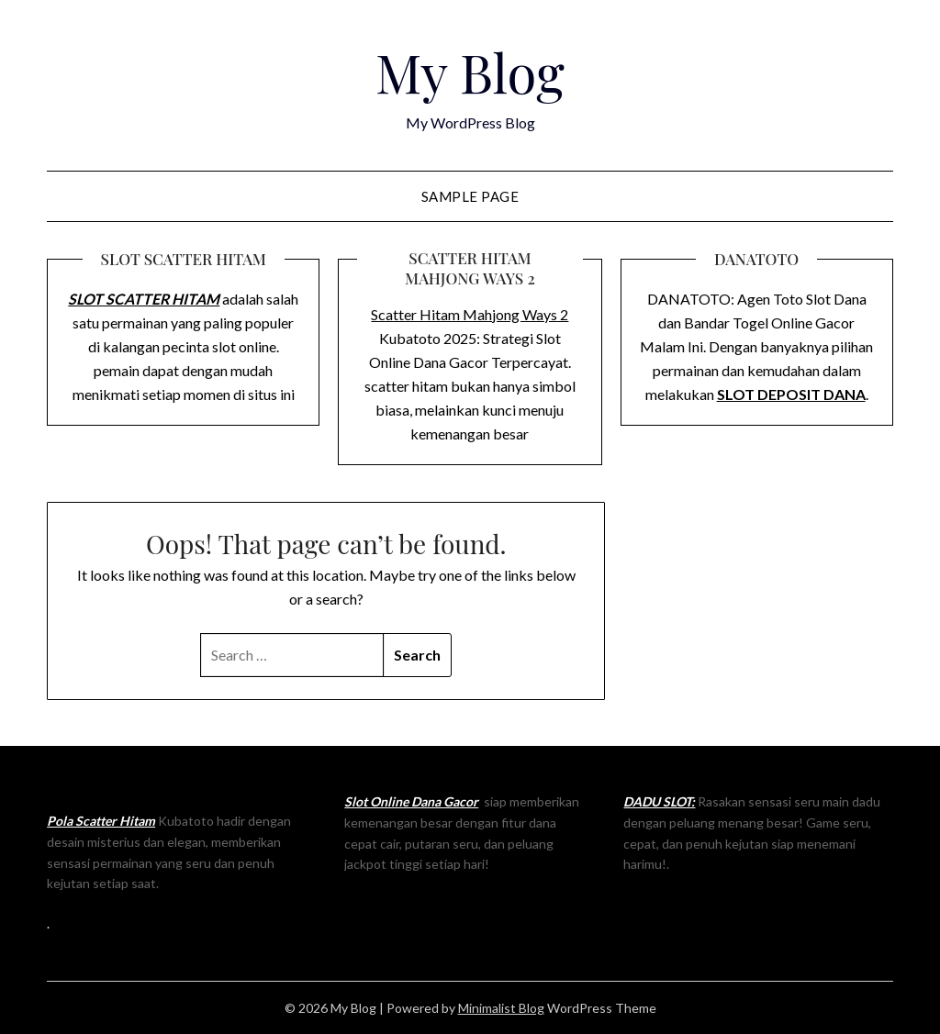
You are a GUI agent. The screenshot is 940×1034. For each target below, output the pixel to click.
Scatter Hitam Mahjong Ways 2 (469, 314)
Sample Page (470, 196)
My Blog (470, 71)
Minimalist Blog (501, 1008)
